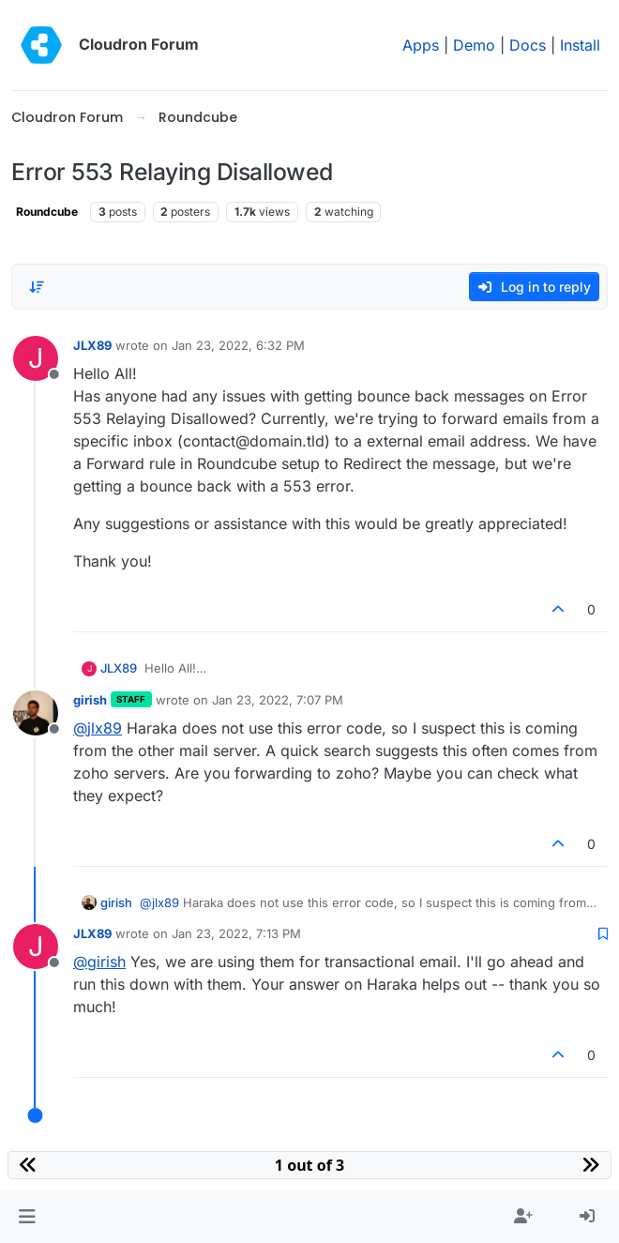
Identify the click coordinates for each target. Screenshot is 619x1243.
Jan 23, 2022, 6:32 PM (238, 345)
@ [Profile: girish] (99, 961)
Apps (420, 45)
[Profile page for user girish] (35, 712)
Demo (474, 45)
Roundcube (47, 212)
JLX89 (92, 345)
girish (90, 699)
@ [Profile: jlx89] (97, 728)
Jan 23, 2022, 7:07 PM (277, 699)
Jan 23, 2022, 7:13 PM (236, 933)
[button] (27, 1216)
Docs (527, 45)
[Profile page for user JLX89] (35, 358)
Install (580, 45)
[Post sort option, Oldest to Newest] (36, 287)
